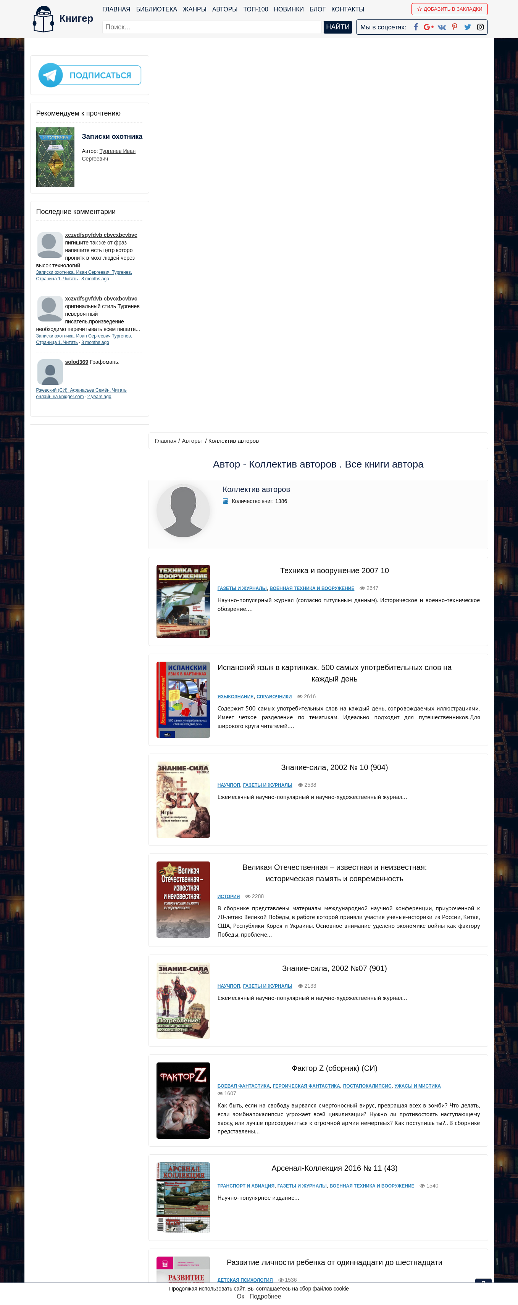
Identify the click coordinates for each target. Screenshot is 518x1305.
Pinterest (268, 1246)
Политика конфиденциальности (409, 1216)
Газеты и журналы (240, 211)
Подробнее (265, 1296)
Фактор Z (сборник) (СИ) (333, 677)
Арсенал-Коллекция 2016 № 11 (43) (333, 777)
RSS (262, 1276)
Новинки (289, 9)
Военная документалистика (253, 1086)
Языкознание (234, 314)
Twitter (265, 1256)
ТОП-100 (256, 9)
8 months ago (95, 277)
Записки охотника (97, 140)
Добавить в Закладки (449, 9)
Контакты (347, 9)
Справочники (272, 314)
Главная (117, 9)
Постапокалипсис (365, 695)
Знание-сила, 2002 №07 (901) (333, 581)
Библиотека (156, 9)
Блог (318, 9)
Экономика (230, 979)
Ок (240, 1296)
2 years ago (99, 403)
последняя (353, 1154)
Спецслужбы (410, 1086)
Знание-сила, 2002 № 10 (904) (333, 385)
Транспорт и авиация (244, 794)
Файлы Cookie (384, 1226)
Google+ (269, 1216)
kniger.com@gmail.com (414, 1207)
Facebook (269, 1207)
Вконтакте (271, 1236)
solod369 (77, 368)
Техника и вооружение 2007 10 (333, 193)
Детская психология (243, 884)
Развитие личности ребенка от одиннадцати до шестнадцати (333, 866)
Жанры (195, 9)
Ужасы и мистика (415, 695)
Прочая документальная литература (341, 1086)
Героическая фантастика (304, 695)
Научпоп (227, 402)
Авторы (225, 9)
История (227, 509)
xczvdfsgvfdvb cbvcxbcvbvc (101, 234)
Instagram (270, 1266)
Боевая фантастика (242, 695)
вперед (320, 1154)
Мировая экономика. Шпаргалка (333, 961)
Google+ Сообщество (288, 1226)
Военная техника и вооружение (310, 211)
